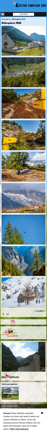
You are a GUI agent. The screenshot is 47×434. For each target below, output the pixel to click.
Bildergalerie (6, 19)
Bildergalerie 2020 (18, 19)
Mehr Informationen (19, 429)
